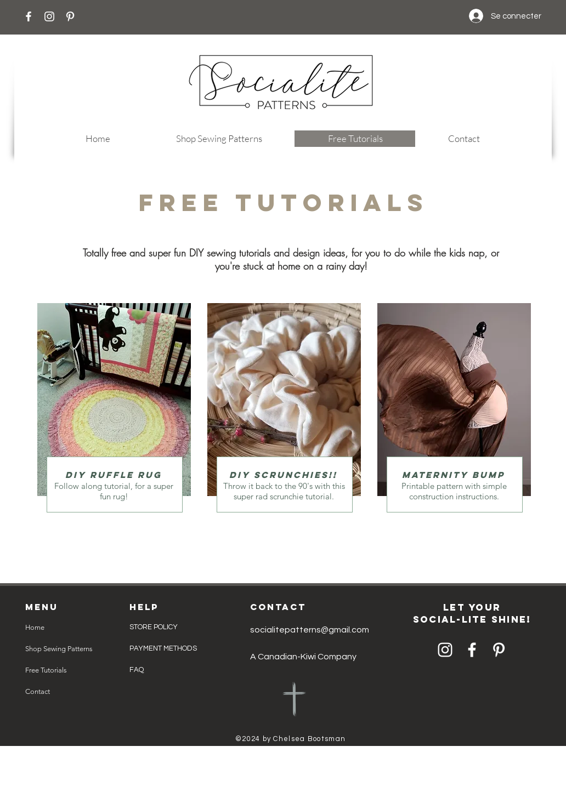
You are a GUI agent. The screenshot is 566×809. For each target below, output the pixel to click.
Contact (37, 691)
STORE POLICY (154, 627)
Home (34, 627)
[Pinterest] (70, 16)
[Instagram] (49, 16)
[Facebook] (28, 16)
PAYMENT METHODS (163, 648)
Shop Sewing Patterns (59, 649)
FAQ (136, 670)
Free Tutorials (46, 670)
